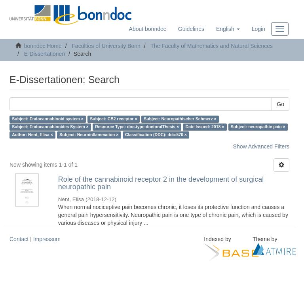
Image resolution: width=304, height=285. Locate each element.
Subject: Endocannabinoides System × (50, 127)
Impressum (47, 239)
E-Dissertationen (44, 54)
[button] (228, 29)
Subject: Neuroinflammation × (88, 135)
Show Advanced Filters (261, 146)
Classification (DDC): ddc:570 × (156, 135)
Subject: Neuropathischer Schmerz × (180, 119)
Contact (19, 239)
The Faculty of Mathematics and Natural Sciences (211, 46)
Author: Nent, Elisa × (32, 135)
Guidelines (191, 29)
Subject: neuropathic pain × (258, 127)
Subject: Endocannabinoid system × (48, 119)
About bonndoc (147, 29)
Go (280, 104)
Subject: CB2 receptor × (113, 119)
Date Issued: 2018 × (205, 127)
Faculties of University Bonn (106, 46)
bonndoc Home (43, 46)
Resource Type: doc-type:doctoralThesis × (137, 127)
